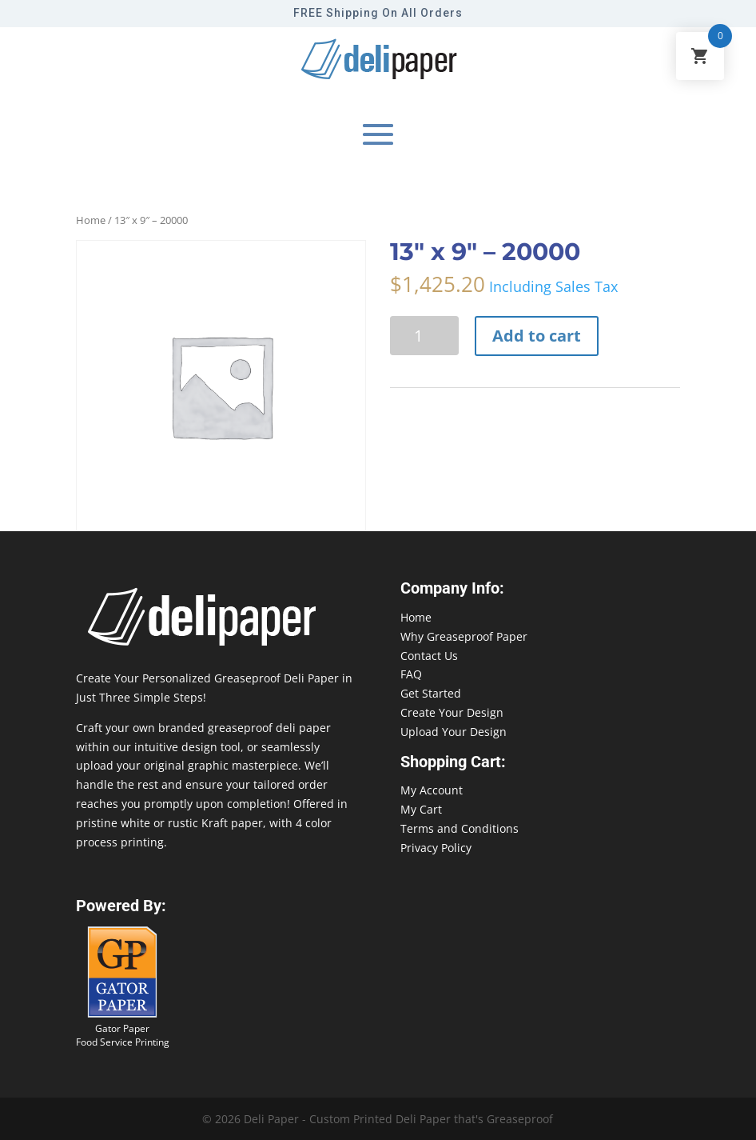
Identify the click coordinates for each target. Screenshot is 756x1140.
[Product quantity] (424, 335)
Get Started (430, 693)
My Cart (421, 809)
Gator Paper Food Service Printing (122, 1035)
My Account (431, 790)
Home (90, 220)
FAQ (411, 674)
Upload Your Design (453, 731)
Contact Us (429, 655)
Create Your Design (451, 712)
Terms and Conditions (459, 828)
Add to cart (536, 335)
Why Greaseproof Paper (463, 636)
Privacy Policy (436, 847)
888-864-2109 (36, 1109)
